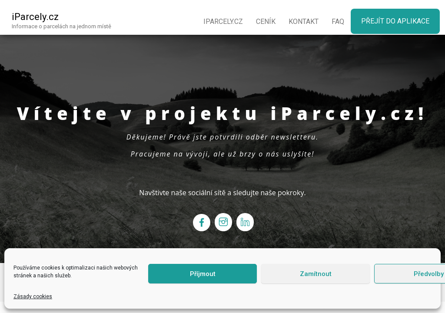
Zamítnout (316, 274)
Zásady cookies (32, 296)
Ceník (266, 21)
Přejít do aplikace (395, 21)
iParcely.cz (35, 16)
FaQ (338, 21)
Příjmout (203, 274)
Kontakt (304, 21)
